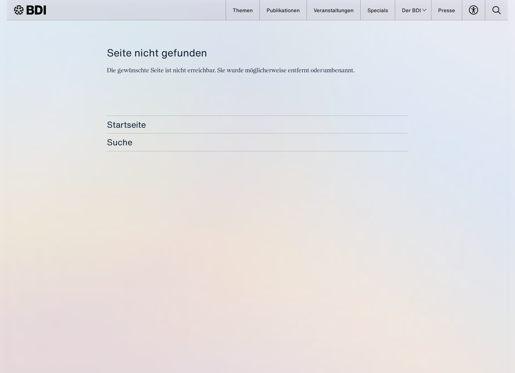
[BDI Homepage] (30, 10)
